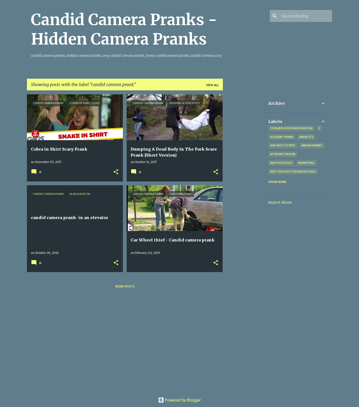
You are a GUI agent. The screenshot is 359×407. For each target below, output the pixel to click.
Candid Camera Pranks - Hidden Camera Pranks (124, 29)
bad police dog (281, 162)
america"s (306, 136)
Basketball (306, 162)
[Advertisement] (243, 169)
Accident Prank (281, 136)
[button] (116, 172)
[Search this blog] (306, 16)
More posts (125, 286)
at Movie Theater (282, 154)
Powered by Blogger (179, 400)
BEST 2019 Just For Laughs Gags (293, 171)
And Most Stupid (282, 145)
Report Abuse (280, 202)
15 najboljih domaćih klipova (291, 128)
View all (212, 85)
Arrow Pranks (311, 145)
